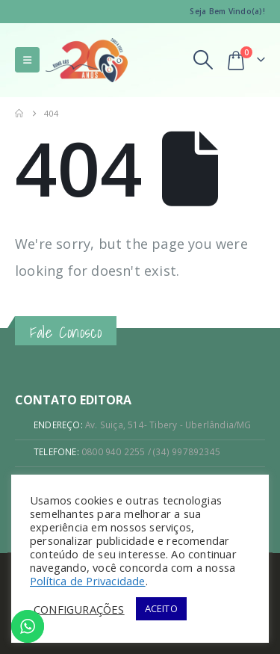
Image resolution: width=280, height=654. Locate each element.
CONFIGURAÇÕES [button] (79, 609)
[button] (27, 60)
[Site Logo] (87, 60)
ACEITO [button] (161, 608)
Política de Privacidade (88, 580)
